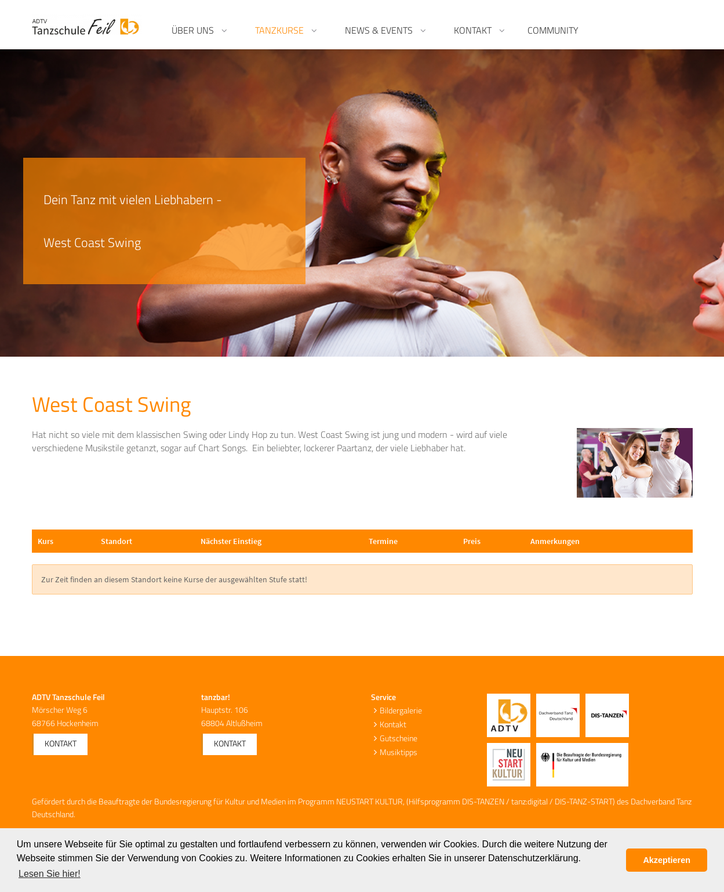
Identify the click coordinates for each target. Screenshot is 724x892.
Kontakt (61, 743)
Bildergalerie (401, 710)
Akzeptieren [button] (666, 860)
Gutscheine (398, 738)
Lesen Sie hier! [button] (50, 874)
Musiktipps (398, 752)
